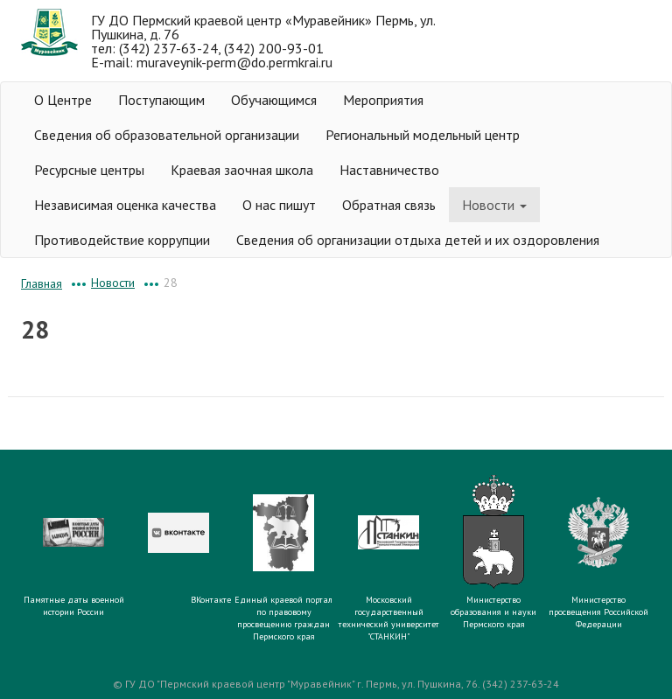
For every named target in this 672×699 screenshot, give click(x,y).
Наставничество (389, 169)
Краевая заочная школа (242, 169)
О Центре (63, 99)
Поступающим (161, 99)
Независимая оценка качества (125, 204)
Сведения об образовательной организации (166, 134)
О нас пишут (279, 204)
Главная (41, 283)
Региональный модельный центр (423, 134)
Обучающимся (274, 99)
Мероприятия (383, 99)
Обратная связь (389, 204)
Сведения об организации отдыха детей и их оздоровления (417, 239)
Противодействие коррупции (122, 239)
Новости (494, 204)
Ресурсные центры (89, 169)
